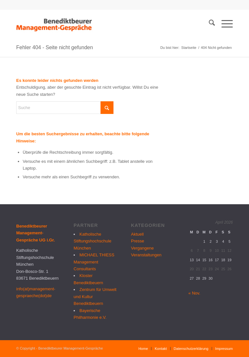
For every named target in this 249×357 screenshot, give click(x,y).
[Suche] (208, 24)
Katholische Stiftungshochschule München (92, 241)
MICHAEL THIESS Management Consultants (94, 261)
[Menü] (224, 24)
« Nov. (194, 293)
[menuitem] (208, 24)
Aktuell (137, 234)
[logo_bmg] (54, 24)
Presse (137, 241)
